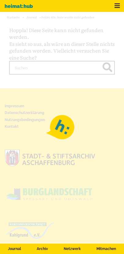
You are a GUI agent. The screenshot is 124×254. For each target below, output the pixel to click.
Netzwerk (72, 249)
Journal (14, 249)
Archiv (42, 249)
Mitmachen (106, 249)
